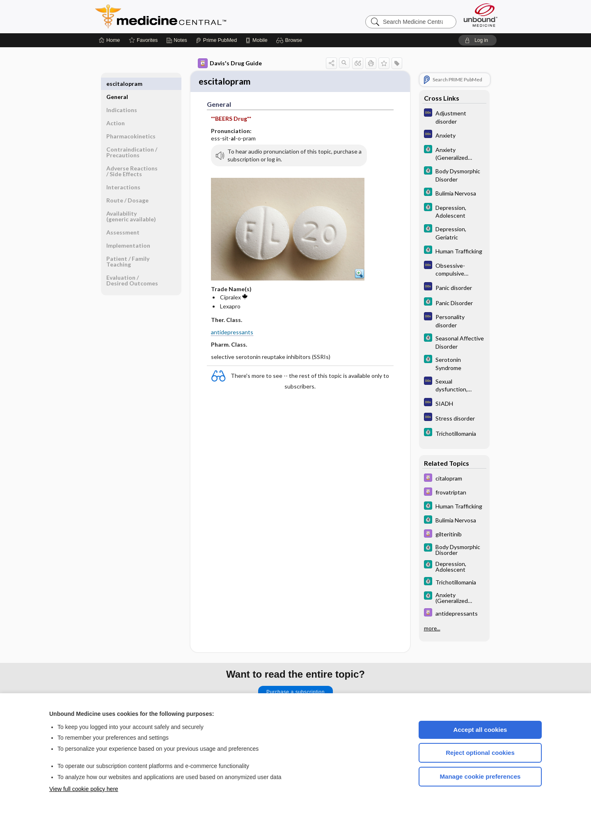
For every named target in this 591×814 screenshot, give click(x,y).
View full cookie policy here (83, 789)
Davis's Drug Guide (230, 63)
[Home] (109, 40)
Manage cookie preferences (480, 776)
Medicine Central (197, 16)
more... (432, 627)
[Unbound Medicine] (481, 15)
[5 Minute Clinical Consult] (454, 153)
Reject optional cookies (480, 752)
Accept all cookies (480, 729)
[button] (290, 40)
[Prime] (216, 40)
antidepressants (232, 332)
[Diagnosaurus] (454, 116)
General (117, 83)
